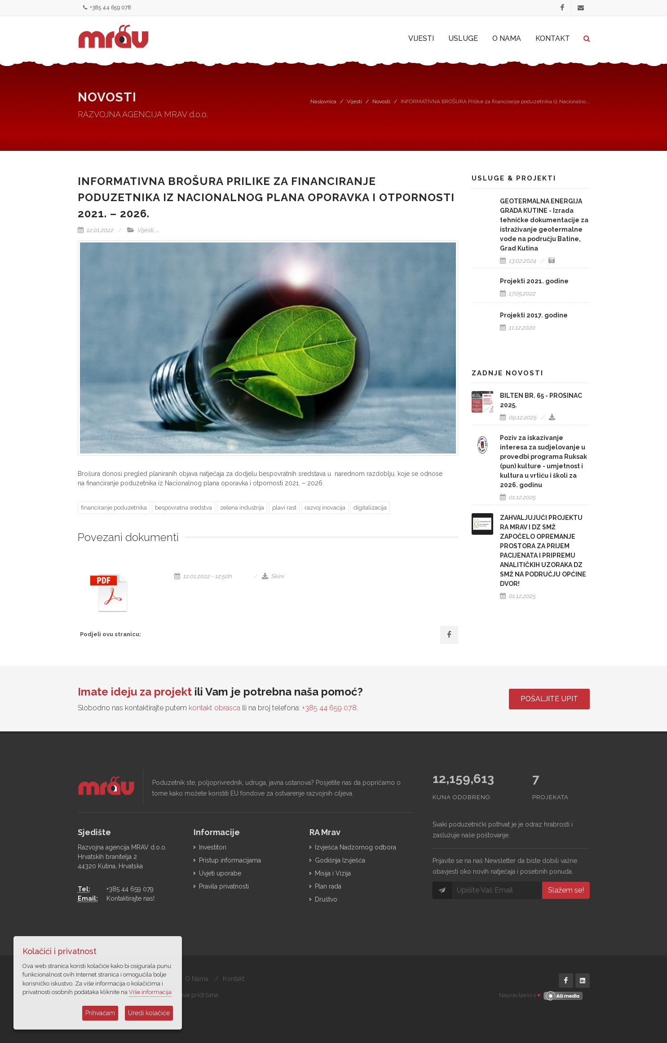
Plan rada (328, 886)
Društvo (326, 899)
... (157, 230)
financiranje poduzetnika (114, 507)
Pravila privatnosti (224, 886)
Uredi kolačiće (149, 1013)
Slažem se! (566, 890)
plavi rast (284, 507)
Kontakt (233, 978)
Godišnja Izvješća (340, 860)
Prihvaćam (100, 1013)
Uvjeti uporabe (220, 873)
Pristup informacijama (230, 860)
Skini (273, 576)
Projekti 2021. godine (534, 281)
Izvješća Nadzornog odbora (355, 847)
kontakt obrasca (214, 708)
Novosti (381, 101)
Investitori (212, 847)
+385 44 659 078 (107, 8)
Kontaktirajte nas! (130, 898)
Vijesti (354, 101)
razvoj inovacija (325, 507)
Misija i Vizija (333, 873)
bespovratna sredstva (183, 507)
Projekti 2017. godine (534, 315)
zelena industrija (242, 507)
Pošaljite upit (549, 699)
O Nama (196, 978)
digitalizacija (370, 507)
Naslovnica (323, 101)
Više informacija (150, 992)
